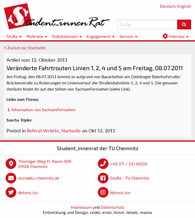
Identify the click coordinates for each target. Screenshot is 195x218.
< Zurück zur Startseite (24, 47)
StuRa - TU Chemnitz (129, 177)
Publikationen (65, 36)
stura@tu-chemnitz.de (38, 177)
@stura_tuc (28, 192)
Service (126, 36)
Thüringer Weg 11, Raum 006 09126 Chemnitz (44, 164)
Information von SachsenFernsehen (43, 109)
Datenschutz (112, 207)
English (184, 6)
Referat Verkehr (43, 130)
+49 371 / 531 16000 (128, 163)
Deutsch (167, 6)
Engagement (99, 36)
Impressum (81, 207)
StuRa (12, 36)
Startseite (71, 130)
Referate (35, 36)
